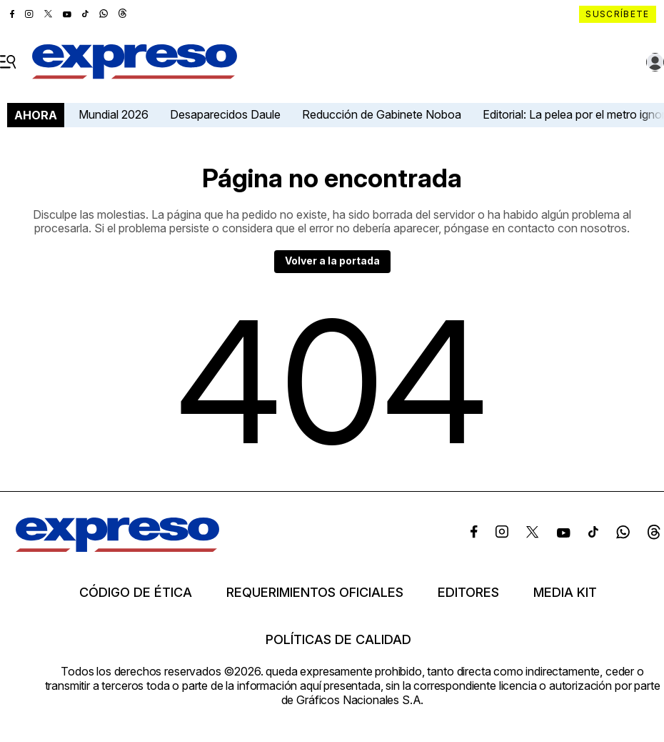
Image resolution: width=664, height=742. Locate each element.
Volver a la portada (332, 260)
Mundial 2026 (114, 114)
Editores (468, 592)
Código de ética (135, 592)
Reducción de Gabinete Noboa (381, 114)
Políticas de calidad (338, 639)
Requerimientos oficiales (314, 592)
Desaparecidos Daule (225, 114)
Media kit (565, 592)
